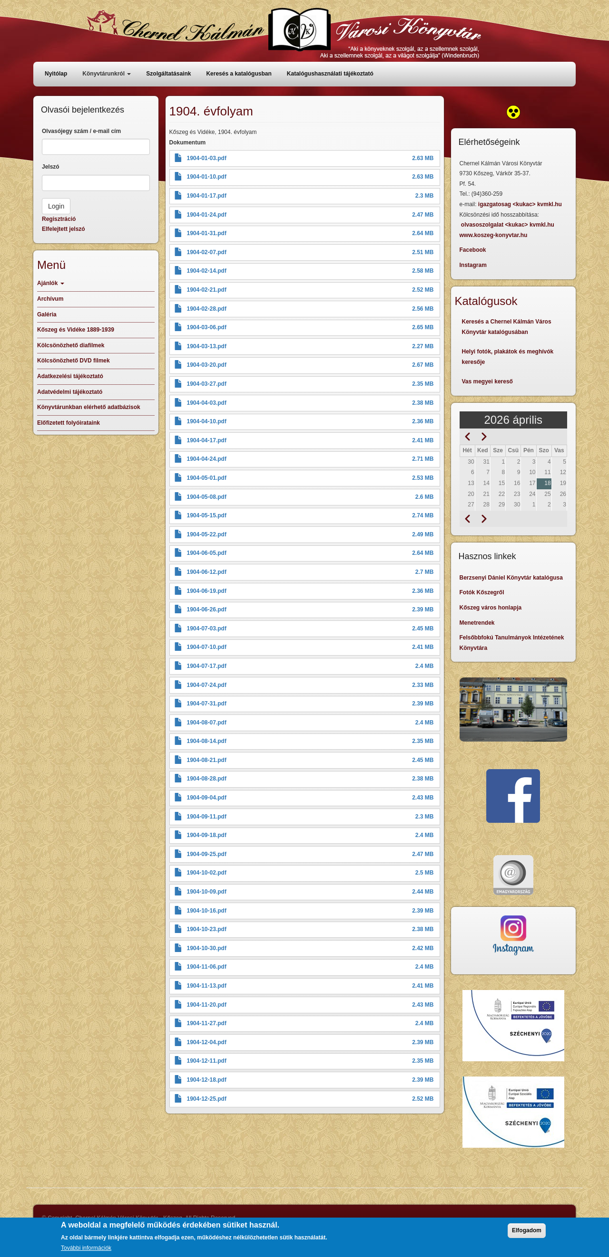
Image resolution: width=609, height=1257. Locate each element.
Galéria (47, 314)
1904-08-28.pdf (206, 778)
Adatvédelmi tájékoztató (69, 392)
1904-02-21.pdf (206, 289)
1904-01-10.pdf (206, 176)
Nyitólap (56, 73)
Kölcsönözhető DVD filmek (73, 360)
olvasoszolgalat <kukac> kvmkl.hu (508, 224)
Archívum (50, 298)
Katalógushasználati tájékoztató (330, 73)
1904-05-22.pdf (206, 534)
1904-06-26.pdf (206, 609)
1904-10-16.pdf (206, 910)
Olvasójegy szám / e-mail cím (81, 131)
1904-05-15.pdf (206, 515)
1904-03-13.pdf (206, 346)
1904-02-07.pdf (206, 252)
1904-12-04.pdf (206, 1042)
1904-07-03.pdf (206, 628)
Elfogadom (526, 1230)
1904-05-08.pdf (206, 497)
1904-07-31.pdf (206, 703)
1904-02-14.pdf (206, 270)
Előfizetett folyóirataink (68, 422)
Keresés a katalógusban (238, 73)
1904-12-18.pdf (206, 1079)
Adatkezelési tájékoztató (70, 376)
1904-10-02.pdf (206, 872)
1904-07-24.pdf (206, 685)
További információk (86, 1248)
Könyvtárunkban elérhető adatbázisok (88, 407)
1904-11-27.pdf (206, 1023)
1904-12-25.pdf (206, 1098)
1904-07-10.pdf (206, 647)
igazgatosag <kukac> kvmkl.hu (520, 204)
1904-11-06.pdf (206, 966)
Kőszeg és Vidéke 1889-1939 (75, 329)
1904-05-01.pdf (206, 478)
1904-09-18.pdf (206, 835)
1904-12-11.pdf (206, 1060)
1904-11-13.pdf (206, 985)
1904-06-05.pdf (206, 553)
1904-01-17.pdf (206, 195)
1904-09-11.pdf (206, 816)
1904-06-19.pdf (206, 591)
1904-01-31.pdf (206, 233)
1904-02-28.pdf (206, 308)
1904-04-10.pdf (206, 421)
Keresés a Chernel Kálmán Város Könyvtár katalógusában (506, 326)
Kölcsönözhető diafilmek (70, 345)
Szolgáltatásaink (168, 73)
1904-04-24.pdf (206, 459)
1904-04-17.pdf (206, 440)
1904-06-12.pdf (206, 572)
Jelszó (50, 166)
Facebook (473, 250)
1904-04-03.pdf (206, 403)
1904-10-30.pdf (206, 948)
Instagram (473, 265)
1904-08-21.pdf (206, 760)
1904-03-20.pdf (206, 365)
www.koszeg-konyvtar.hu (494, 235)
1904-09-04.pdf (206, 797)
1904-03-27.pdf (206, 384)
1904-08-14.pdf (206, 741)
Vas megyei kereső (487, 381)
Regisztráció (59, 219)
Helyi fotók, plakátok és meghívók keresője (508, 356)
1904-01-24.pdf (206, 214)
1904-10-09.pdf (206, 891)
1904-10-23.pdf (206, 929)
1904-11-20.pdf (206, 1004)
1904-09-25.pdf (206, 854)
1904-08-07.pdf (206, 722)
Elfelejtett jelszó (63, 229)
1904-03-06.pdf (206, 327)
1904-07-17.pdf (206, 666)
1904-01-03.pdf (206, 158)
